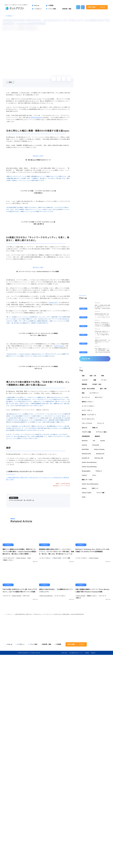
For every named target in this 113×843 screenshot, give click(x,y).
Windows (85, 508)
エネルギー (85, 448)
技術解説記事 (86, 504)
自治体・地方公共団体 (88, 456)
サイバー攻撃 (100, 560)
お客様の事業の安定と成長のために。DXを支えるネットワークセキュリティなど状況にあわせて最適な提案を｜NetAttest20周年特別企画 (49, 801)
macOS (102, 508)
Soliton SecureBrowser (90, 530)
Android (84, 512)
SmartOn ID (86, 526)
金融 (83, 443)
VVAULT (84, 543)
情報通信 (84, 452)
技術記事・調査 (46, 831)
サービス (103, 448)
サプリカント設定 (101, 499)
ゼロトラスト (98, 465)
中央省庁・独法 (96, 452)
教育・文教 (103, 456)
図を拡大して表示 (38, 217)
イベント (102, 7)
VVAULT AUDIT (86, 560)
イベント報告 (33, 831)
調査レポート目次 (87, 547)
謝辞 (11, 96)
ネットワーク (86, 465)
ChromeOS (95, 512)
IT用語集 (58, 831)
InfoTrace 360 (99, 526)
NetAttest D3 (101, 521)
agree (101, 840)
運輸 (94, 448)
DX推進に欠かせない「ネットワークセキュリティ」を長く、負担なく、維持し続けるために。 (36, 90)
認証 (83, 460)
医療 (102, 443)
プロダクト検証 (86, 499)
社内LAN (84, 495)
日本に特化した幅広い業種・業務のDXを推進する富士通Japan (27, 87)
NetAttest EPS (53, 443)
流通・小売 (93, 443)
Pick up (9, 831)
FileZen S (99, 538)
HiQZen (84, 556)
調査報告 (97, 504)
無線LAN (94, 495)
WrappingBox (86, 538)
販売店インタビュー (87, 469)
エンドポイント (94, 460)
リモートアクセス (87, 491)
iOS (94, 508)
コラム (94, 543)
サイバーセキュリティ (88, 487)
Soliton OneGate (59, 512)
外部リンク (95, 556)
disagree (90, 840)
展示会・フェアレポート (89, 482)
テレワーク (100, 491)
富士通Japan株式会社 (35, 133)
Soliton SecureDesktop (90, 534)
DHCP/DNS (85, 517)
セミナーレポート (87, 478)
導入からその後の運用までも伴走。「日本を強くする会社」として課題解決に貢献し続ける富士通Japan (39, 93)
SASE (83, 564)
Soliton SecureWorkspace (90, 551)
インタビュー (9, 16)
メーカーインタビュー (88, 473)
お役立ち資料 (91, 7)
